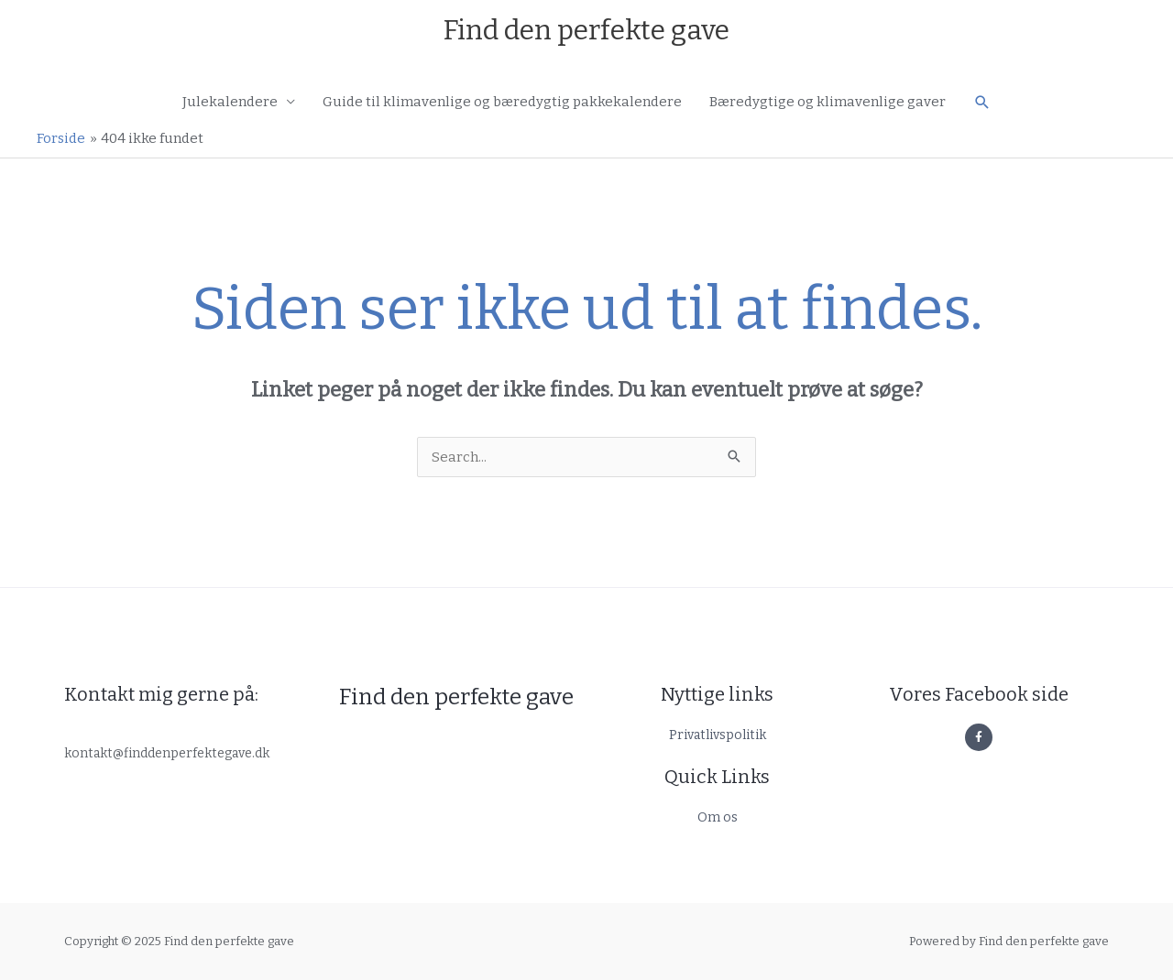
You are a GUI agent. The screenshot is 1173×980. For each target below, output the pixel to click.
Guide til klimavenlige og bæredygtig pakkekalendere (502, 101)
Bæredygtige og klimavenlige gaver (827, 101)
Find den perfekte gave (586, 30)
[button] (982, 102)
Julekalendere (230, 101)
